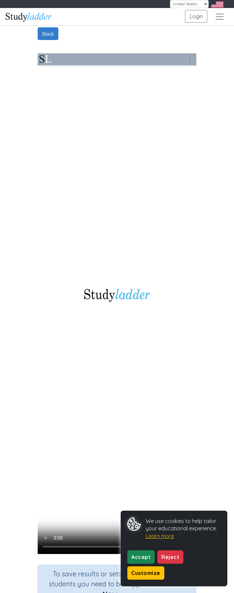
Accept (141, 557)
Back (48, 33)
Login (196, 16)
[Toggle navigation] (220, 16)
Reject (170, 557)
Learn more (160, 536)
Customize (145, 573)
